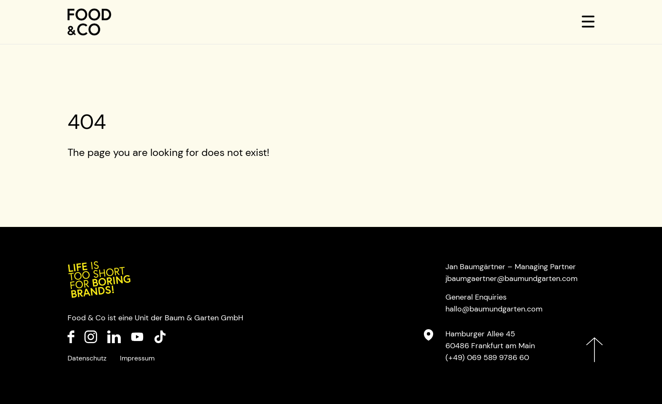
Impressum (137, 358)
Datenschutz (87, 358)
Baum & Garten (192, 318)
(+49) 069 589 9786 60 (487, 357)
